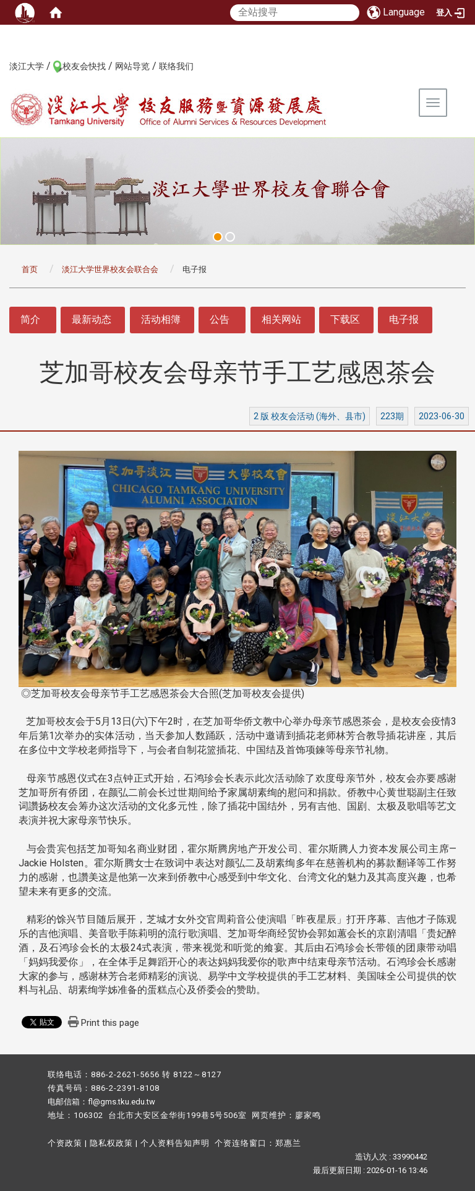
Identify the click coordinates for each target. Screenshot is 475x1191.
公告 (219, 319)
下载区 (345, 319)
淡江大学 (26, 66)
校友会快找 (84, 66)
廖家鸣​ (308, 1115)
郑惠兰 (288, 1143)
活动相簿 (161, 319)
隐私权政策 (111, 1143)
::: (3, 65)
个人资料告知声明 (175, 1143)
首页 (30, 269)
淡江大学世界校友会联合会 (110, 269)
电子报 (404, 319)
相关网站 (281, 319)
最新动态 (91, 319)
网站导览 (132, 66)
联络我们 (176, 66)
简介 (30, 319)
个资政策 (65, 1143)
